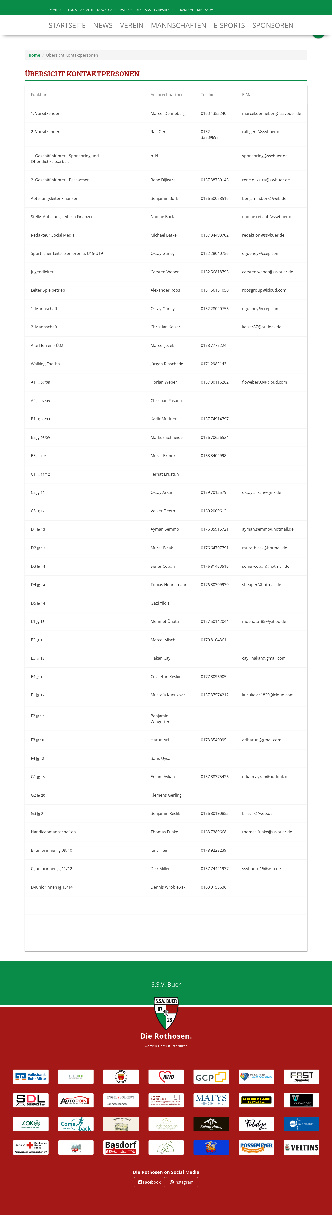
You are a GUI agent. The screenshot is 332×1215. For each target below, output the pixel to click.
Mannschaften (178, 25)
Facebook (149, 1182)
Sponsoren (273, 25)
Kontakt (56, 10)
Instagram (182, 1182)
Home (34, 55)
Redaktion (185, 10)
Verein (132, 25)
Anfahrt (87, 10)
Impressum (204, 10)
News (103, 25)
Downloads (106, 10)
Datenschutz (130, 10)
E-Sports (229, 25)
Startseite (67, 25)
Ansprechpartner (159, 10)
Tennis (71, 10)
